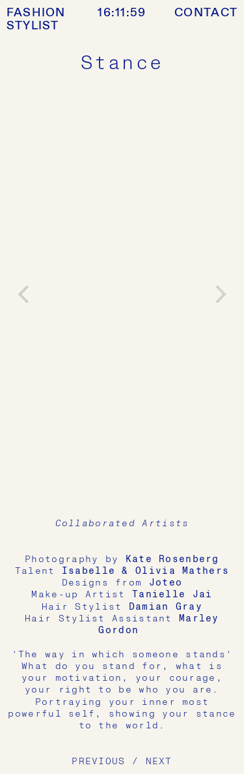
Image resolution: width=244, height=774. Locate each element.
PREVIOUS (98, 761)
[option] (122, 294)
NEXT (159, 761)
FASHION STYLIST (36, 19)
